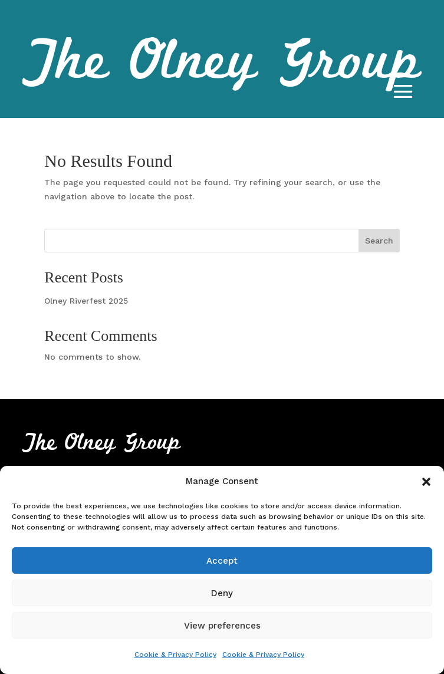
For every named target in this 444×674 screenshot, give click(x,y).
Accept (222, 560)
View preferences (222, 625)
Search (379, 240)
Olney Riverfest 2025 (86, 300)
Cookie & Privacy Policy (175, 654)
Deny (222, 593)
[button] (426, 482)
